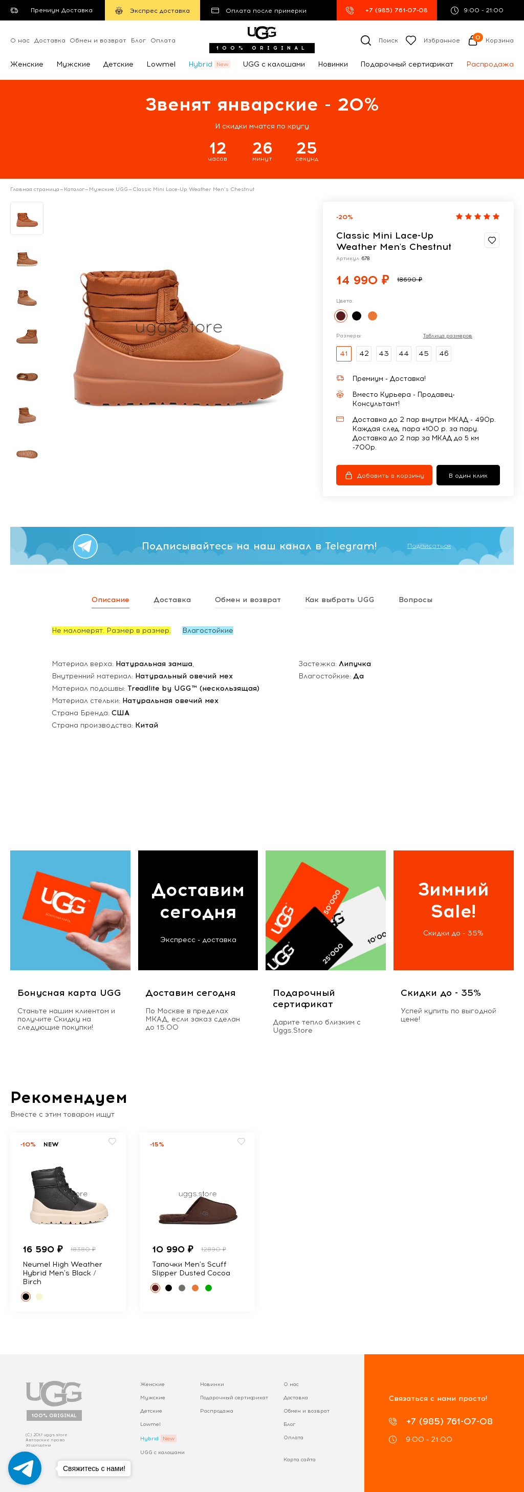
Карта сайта (299, 1459)
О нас (20, 40)
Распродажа (490, 64)
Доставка (50, 40)
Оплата (163, 40)
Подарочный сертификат (406, 64)
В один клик (468, 475)
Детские (118, 64)
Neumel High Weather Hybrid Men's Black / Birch (62, 1273)
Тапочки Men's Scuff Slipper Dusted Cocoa (191, 1268)
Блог (138, 40)
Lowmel (161, 64)
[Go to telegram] (24, 1468)
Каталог (74, 189)
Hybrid (200, 64)
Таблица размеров (447, 336)
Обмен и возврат (98, 40)
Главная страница (34, 189)
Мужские (73, 64)
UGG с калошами (274, 64)
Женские (26, 64)
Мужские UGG (108, 189)
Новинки (333, 64)
